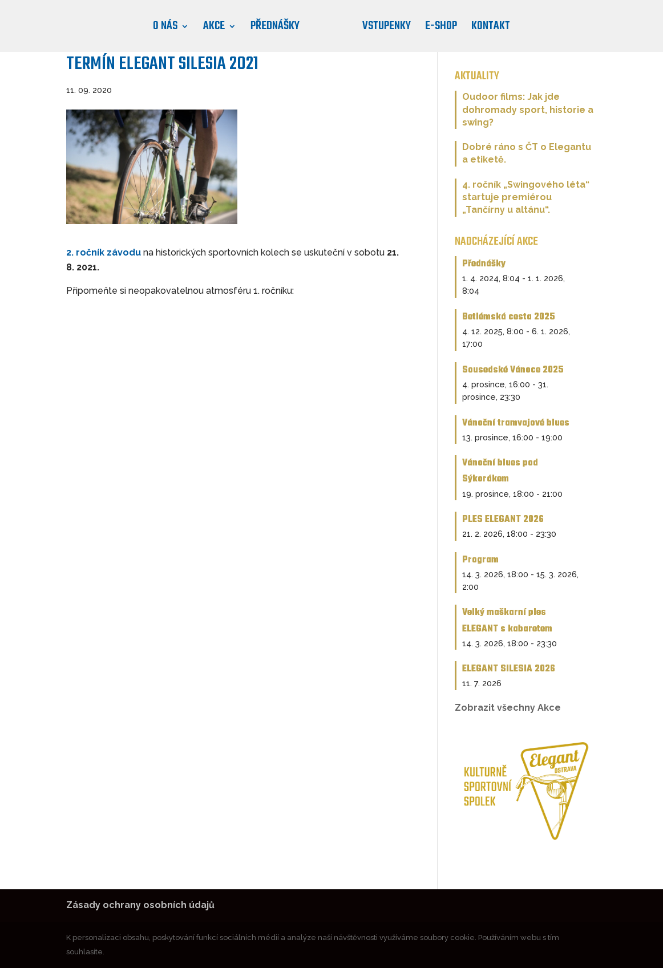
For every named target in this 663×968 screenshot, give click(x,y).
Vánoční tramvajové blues (515, 423)
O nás (165, 28)
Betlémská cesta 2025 (508, 317)
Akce (214, 28)
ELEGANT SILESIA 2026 (508, 669)
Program (480, 560)
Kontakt (490, 28)
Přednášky (275, 28)
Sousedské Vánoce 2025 (513, 370)
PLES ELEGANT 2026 (503, 519)
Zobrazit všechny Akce (508, 707)
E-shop (441, 28)
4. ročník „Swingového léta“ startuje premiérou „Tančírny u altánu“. (525, 197)
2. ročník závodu (103, 252)
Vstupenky (386, 28)
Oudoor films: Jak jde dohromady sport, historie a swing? (527, 109)
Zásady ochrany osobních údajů (140, 905)
